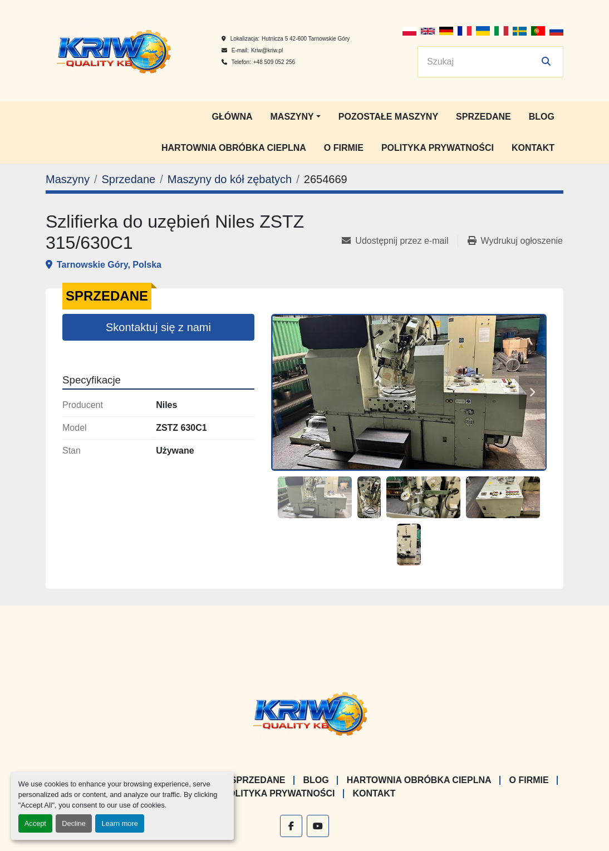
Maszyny (292, 116)
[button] (296, 116)
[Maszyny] (68, 179)
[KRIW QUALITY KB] (304, 712)
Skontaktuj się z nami (158, 327)
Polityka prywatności (437, 148)
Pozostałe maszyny (388, 116)
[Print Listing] (515, 241)
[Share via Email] (399, 241)
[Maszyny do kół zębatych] (230, 179)
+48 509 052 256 (274, 62)
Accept (35, 823)
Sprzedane (483, 116)
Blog (541, 116)
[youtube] (318, 826)
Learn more (119, 823)
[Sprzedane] (128, 179)
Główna (232, 116)
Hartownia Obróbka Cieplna (233, 148)
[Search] (482, 61)
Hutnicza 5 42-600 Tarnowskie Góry (306, 39)
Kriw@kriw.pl (267, 50)
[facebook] (291, 826)
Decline (74, 823)
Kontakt (533, 148)
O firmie (344, 148)
